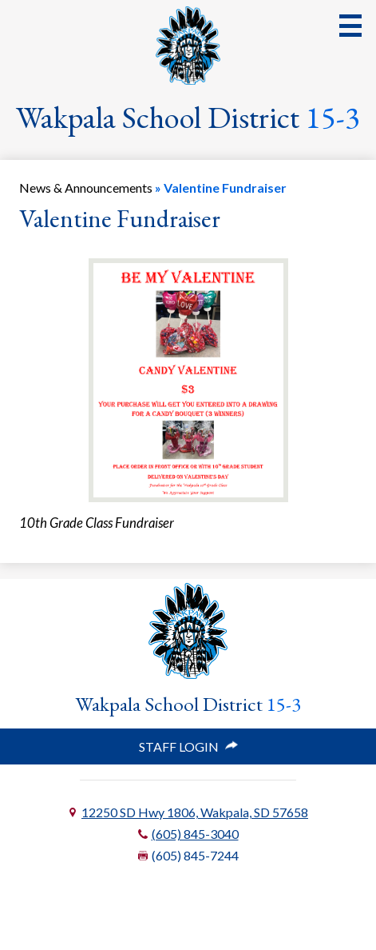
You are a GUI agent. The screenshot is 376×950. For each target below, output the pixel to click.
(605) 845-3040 (195, 833)
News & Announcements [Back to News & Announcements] (85, 187)
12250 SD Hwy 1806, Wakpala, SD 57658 (194, 812)
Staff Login (188, 746)
